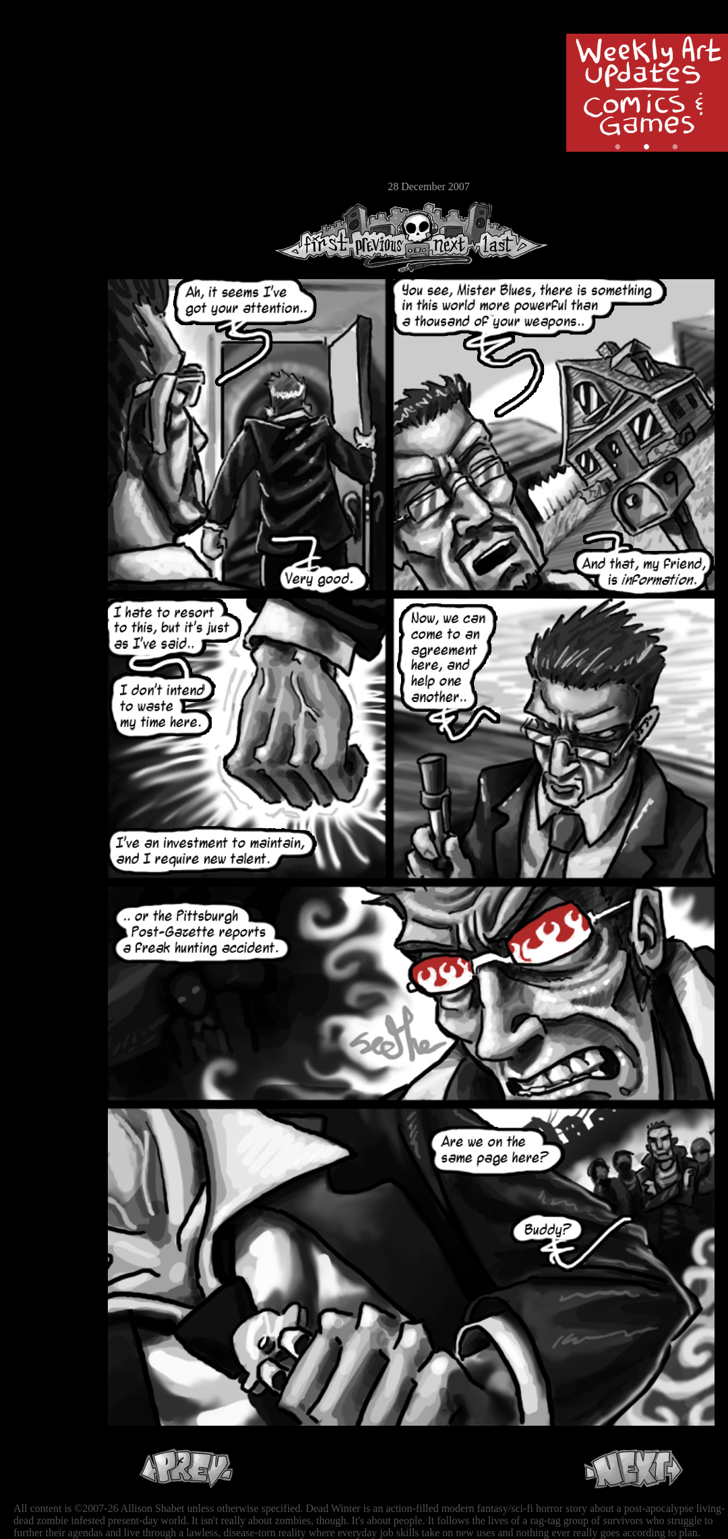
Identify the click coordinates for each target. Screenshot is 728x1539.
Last (510, 237)
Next (445, 237)
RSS (50, 210)
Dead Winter (101, 42)
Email (50, 185)
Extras (50, 142)
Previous (384, 237)
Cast (50, 120)
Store (50, 163)
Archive (50, 97)
